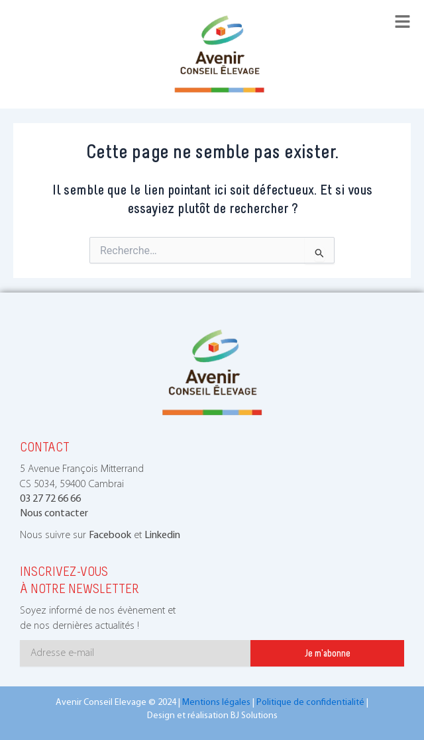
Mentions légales (216, 703)
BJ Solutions (254, 716)
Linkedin (162, 535)
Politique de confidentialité (310, 703)
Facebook (110, 535)
